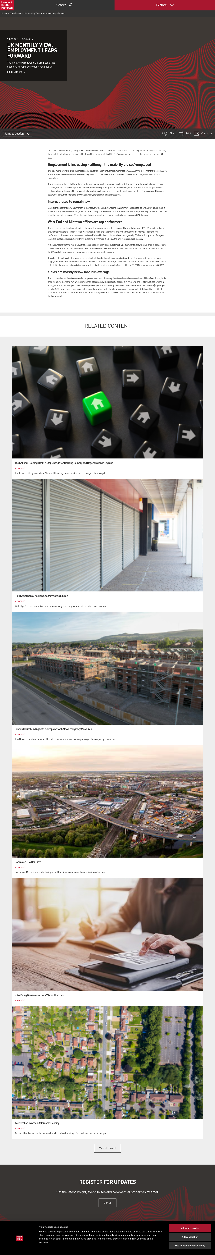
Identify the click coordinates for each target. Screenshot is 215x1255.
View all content (107, 1148)
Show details (157, 1249)
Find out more (16, 72)
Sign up (107, 1202)
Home (4, 13)
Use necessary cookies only (190, 1236)
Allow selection (190, 1227)
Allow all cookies (190, 1218)
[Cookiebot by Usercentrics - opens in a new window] (19, 1249)
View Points (15, 13)
